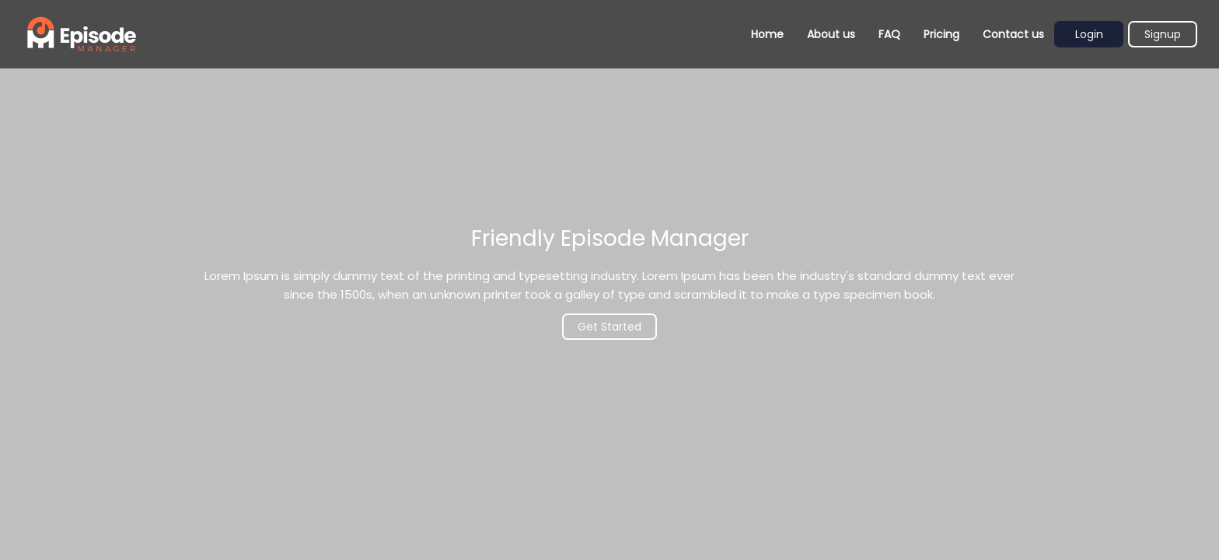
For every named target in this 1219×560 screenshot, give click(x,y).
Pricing (941, 34)
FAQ (889, 34)
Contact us (1013, 34)
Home (767, 34)
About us (831, 34)
